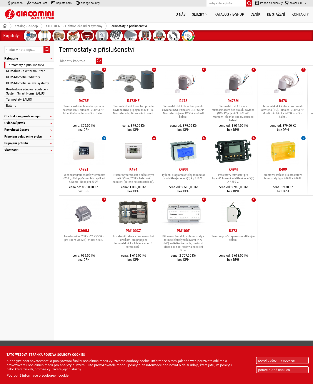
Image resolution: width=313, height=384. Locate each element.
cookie (63, 375)
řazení (296, 60)
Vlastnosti (28, 150)
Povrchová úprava (28, 130)
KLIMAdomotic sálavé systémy (27, 83)
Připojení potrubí (28, 143)
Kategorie (28, 58)
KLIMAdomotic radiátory (23, 77)
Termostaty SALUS (19, 99)
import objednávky (269, 3)
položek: (293, 3)
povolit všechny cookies (276, 360)
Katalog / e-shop (229, 14)
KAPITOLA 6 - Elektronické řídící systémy (73, 26)
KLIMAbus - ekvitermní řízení (26, 71)
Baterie (11, 105)
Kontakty (300, 14)
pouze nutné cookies (274, 370)
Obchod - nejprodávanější (28, 116)
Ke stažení (276, 14)
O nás (180, 14)
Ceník (255, 14)
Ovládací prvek (28, 123)
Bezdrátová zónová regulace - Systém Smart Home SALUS (27, 91)
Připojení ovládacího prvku (28, 136)
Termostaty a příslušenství (25, 65)
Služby (200, 14)
